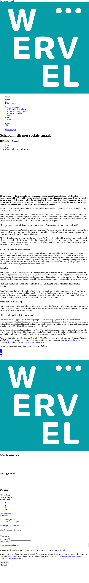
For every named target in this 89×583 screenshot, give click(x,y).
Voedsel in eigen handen (18, 111)
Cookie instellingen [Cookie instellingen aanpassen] (12, 522)
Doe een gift (10, 103)
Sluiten (3, 565)
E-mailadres (5, 537)
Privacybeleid (10, 519)
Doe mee (8, 115)
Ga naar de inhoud (7, 1)
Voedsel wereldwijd (16, 113)
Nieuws (7, 117)
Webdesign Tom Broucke (9, 525)
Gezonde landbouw (12, 107)
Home (7, 145)
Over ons (8, 120)
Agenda (7, 97)
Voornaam (4, 539)
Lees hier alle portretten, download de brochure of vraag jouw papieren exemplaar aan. (41, 341)
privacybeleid (60, 550)
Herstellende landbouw (17, 109)
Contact (7, 99)
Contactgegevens (6, 513)
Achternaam (5, 542)
